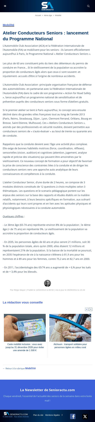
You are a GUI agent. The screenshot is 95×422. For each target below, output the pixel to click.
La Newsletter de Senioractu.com (47, 390)
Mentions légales (52, 415)
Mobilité (58, 15)
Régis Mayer (19, 290)
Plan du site (38, 415)
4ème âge (48, 15)
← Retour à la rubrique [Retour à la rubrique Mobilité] (19, 368)
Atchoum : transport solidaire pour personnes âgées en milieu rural (70, 345)
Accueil (38, 15)
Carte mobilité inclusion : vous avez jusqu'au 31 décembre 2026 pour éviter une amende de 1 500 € (25, 347)
